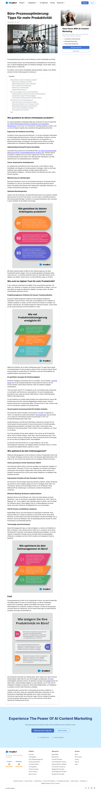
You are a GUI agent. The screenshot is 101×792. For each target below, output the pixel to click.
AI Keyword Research (34, 761)
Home (76, 754)
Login (76, 764)
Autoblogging (32, 757)
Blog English (55, 754)
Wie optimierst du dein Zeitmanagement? (21, 100)
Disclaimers (83, 781)
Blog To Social (32, 774)
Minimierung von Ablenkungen (20, 87)
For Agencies (44, 3)
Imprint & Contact (18, 781)
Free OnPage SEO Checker (59, 761)
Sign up (77, 761)
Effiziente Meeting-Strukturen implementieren (24, 106)
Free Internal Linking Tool (58, 766)
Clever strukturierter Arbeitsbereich (21, 85)
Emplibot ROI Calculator (58, 774)
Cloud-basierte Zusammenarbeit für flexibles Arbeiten (27, 97)
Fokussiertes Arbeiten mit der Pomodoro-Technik (25, 104)
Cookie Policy (37, 781)
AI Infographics (33, 766)
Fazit (11, 112)
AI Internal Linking (33, 769)
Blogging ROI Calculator (58, 769)
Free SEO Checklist (57, 759)
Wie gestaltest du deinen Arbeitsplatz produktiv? (23, 80)
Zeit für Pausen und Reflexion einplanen (23, 108)
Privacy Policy (28, 781)
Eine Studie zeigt (41, 415)
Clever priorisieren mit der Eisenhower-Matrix (24, 102)
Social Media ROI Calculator (59, 771)
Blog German (55, 757)
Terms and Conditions (49, 781)
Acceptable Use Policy (63, 781)
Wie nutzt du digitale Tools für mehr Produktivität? (24, 92)
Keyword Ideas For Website (59, 764)
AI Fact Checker (33, 771)
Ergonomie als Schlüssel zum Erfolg (22, 81)
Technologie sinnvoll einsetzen (20, 109)
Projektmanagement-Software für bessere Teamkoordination (28, 94)
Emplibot (48, 681)
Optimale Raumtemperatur (19, 89)
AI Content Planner (34, 764)
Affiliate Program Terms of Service (50, 783)
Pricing (52, 3)
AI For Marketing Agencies (36, 759)
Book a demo (78, 757)
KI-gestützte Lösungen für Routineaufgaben (24, 95)
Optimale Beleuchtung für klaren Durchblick (24, 83)
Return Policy (74, 781)
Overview (31, 754)
